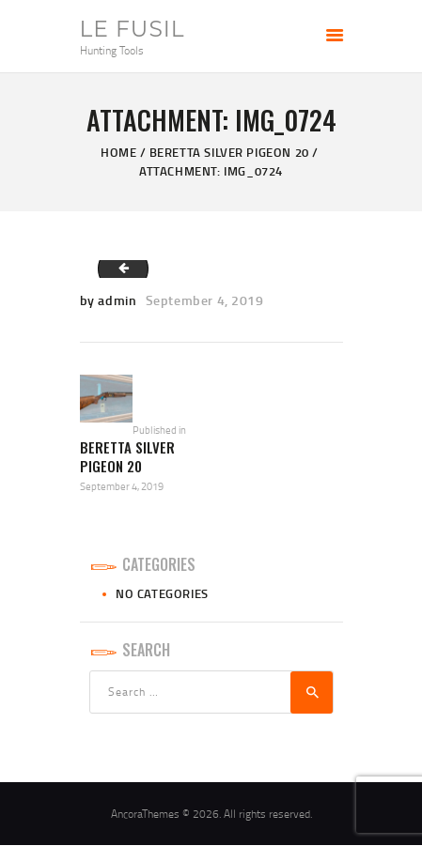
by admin (110, 300)
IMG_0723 (117, 268)
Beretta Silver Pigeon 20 (229, 152)
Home (118, 152)
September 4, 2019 (205, 300)
